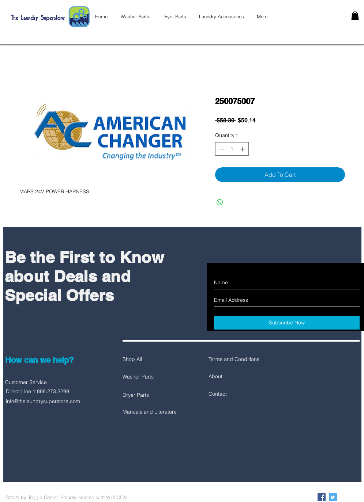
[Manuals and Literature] (150, 412)
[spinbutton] (232, 148)
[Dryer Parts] (149, 395)
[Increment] (243, 148)
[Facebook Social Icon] (322, 497)
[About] (234, 376)
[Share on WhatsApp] (219, 202)
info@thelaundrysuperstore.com (43, 401)
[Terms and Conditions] (234, 359)
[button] (355, 15)
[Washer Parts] (149, 377)
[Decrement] (220, 148)
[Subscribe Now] (287, 323)
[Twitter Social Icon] (333, 497)
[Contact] (234, 394)
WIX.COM (117, 497)
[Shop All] (149, 359)
